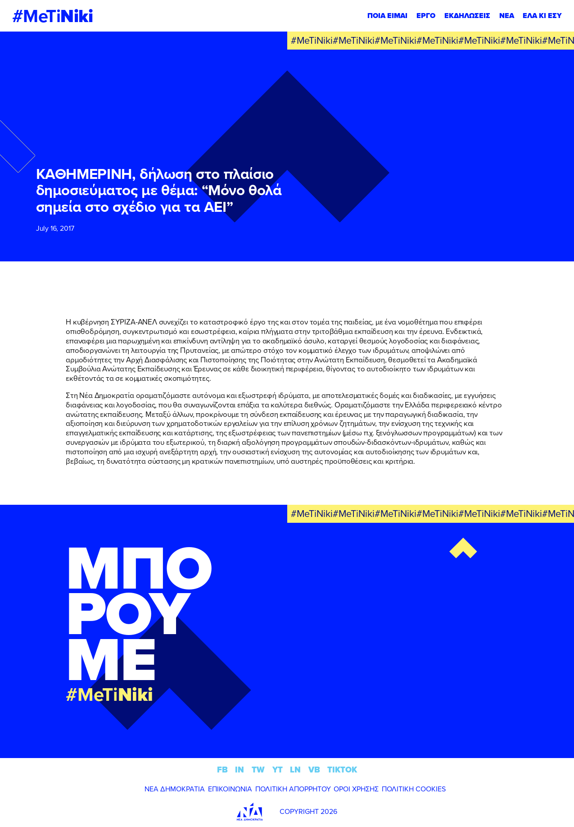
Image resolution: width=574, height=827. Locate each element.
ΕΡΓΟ (425, 15)
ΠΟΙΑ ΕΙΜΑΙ (387, 15)
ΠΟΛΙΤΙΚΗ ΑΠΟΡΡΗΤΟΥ (293, 789)
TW (258, 769)
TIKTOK (342, 769)
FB (222, 769)
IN (239, 769)
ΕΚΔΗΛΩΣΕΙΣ (467, 15)
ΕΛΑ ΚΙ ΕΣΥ (542, 15)
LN (295, 769)
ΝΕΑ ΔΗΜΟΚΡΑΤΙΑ (175, 789)
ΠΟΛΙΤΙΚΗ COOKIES (414, 789)
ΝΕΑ (506, 15)
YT (277, 769)
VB (314, 769)
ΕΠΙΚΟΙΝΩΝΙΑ (230, 789)
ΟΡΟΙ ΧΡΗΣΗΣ (356, 789)
